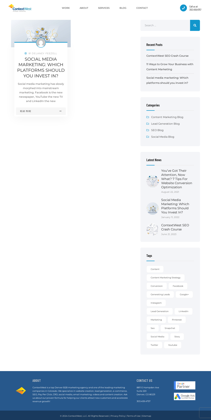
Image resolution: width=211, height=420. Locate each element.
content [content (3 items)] (155, 267)
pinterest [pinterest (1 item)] (177, 318)
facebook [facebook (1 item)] (178, 284)
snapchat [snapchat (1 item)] (170, 326)
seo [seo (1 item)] (153, 326)
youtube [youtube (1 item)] (172, 343)
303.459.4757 (144, 400)
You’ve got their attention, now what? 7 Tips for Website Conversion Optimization (176, 179)
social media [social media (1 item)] (157, 335)
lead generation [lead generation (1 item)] (160, 310)
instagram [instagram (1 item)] (156, 301)
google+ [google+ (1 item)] (184, 293)
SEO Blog (157, 130)
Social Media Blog (162, 137)
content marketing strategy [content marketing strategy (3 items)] (166, 276)
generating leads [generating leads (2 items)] (160, 293)
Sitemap (146, 414)
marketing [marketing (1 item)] (156, 318)
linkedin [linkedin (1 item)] (183, 310)
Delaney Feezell (44, 53)
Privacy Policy (118, 414)
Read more (25, 110)
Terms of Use (133, 414)
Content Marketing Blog (167, 117)
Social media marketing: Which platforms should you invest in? (41, 67)
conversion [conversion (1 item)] (157, 284)
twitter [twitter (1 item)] (154, 343)
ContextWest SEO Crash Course (167, 55)
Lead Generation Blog (165, 123)
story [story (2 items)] (177, 335)
